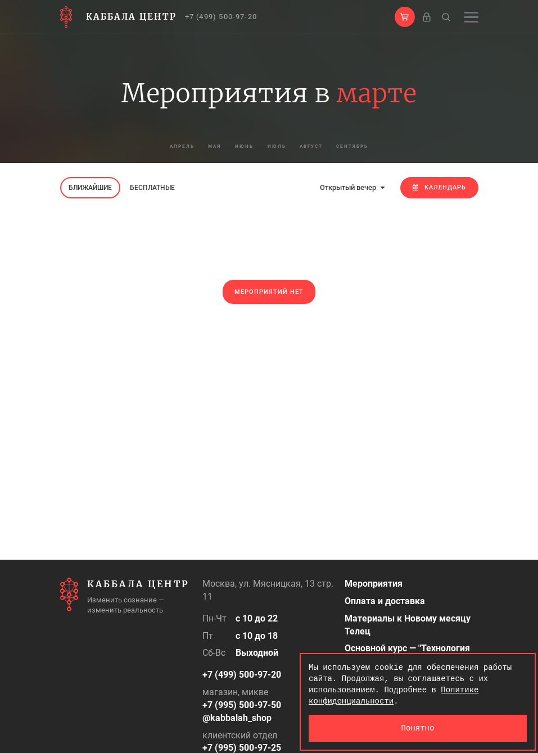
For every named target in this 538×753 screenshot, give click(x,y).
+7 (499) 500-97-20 (221, 16)
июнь (234, 146)
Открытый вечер (352, 187)
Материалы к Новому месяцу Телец (408, 625)
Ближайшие (90, 188)
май (191, 146)
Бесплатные (152, 188)
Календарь (439, 187)
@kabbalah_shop (237, 718)
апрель (143, 146)
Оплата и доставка (385, 601)
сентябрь (390, 146)
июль (281, 146)
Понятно (418, 728)
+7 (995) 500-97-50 (241, 705)
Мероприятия (374, 583)
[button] (405, 17)
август (331, 146)
